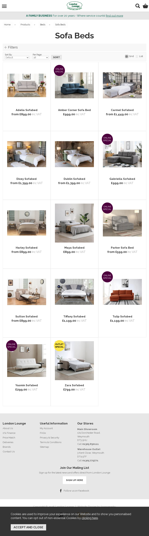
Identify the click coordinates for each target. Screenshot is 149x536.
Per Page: (41, 56)
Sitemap (44, 447)
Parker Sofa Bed (122, 248)
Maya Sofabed (74, 248)
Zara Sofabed (74, 385)
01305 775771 (90, 460)
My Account (46, 428)
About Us (8, 428)
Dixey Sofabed (26, 179)
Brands (7, 447)
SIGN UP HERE (74, 480)
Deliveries (8, 442)
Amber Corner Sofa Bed (74, 110)
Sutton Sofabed (26, 316)
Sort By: (17, 56)
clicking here (90, 518)
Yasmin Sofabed (26, 385)
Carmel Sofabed (122, 110)
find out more (114, 15)
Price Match (9, 437)
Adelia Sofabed (27, 110)
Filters (13, 47)
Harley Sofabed (27, 248)
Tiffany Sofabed (74, 316)
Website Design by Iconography (97, 506)
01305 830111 (90, 444)
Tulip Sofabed (122, 316)
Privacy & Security (49, 437)
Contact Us (9, 451)
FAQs (43, 433)
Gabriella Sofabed (122, 179)
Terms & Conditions (50, 442)
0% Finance (9, 433)
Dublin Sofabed (74, 179)
